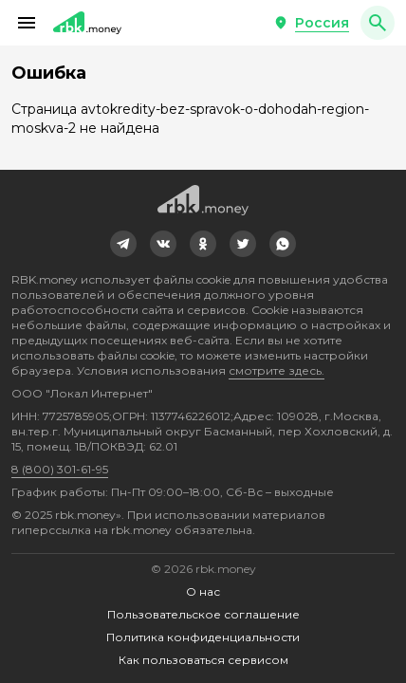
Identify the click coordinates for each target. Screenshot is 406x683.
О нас (203, 591)
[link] (123, 244)
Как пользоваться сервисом (203, 660)
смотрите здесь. (276, 370)
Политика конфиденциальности (203, 637)
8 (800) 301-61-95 (59, 469)
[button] (26, 23)
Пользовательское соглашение (203, 614)
